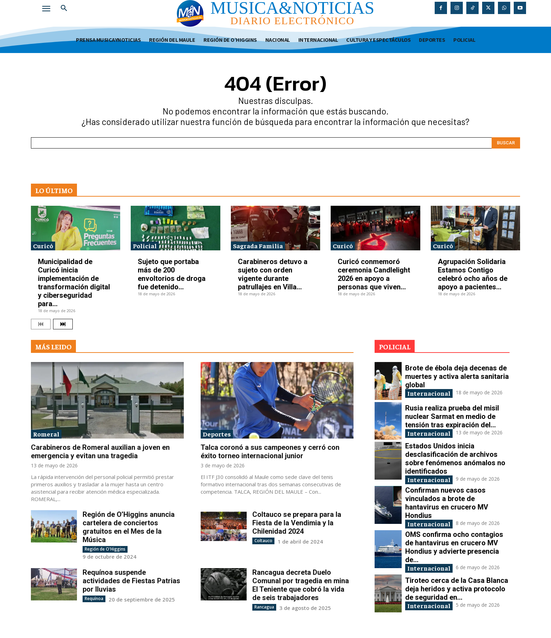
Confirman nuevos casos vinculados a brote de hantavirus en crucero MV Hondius (446, 503)
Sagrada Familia (258, 246)
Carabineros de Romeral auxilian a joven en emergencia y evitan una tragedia (100, 451)
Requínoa (94, 598)
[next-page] (63, 324)
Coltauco (263, 541)
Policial (145, 246)
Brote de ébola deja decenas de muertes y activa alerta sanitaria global (457, 376)
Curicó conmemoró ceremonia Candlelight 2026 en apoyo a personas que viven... (374, 274)
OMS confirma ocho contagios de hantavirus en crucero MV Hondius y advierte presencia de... (454, 547)
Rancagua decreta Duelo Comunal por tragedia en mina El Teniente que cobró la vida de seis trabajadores (300, 585)
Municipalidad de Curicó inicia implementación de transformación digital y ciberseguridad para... (74, 282)
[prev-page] (41, 324)
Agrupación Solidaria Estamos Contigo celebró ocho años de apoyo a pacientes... (472, 274)
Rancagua (264, 607)
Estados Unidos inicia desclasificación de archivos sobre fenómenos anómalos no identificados (455, 458)
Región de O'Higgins (105, 549)
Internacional (428, 393)
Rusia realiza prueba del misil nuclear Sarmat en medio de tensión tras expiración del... (452, 416)
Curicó (43, 246)
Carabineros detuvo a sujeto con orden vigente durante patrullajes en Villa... (272, 274)
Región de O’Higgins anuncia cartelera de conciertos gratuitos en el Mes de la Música (129, 527)
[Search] (506, 143)
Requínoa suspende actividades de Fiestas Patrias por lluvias (131, 580)
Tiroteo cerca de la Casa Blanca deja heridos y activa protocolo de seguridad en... (456, 588)
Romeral (46, 434)
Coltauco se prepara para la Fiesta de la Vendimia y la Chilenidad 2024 (296, 522)
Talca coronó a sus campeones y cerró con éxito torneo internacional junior (270, 451)
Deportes (217, 434)
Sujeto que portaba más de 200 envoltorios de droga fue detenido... (172, 274)
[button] (64, 8)
